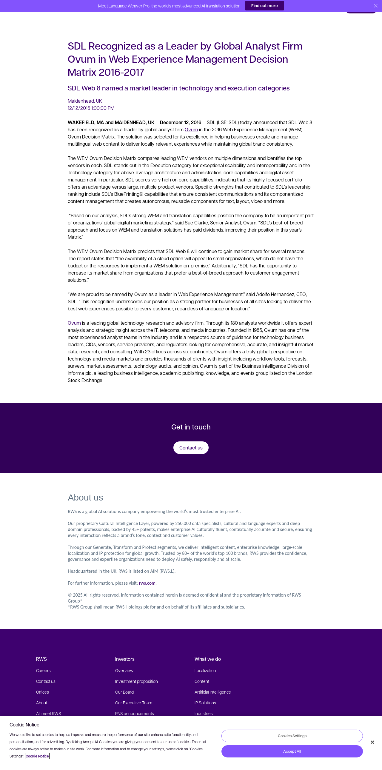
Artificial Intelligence (213, 683)
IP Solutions (205, 694)
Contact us (46, 672)
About (41, 694)
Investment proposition (136, 672)
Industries (204, 705)
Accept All (292, 751)
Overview (124, 662)
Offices (42, 683)
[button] (18, 7)
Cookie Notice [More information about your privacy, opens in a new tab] (37, 756)
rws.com (147, 575)
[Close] (372, 742)
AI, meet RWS (48, 705)
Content (202, 672)
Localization (205, 662)
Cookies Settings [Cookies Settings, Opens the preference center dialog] (292, 735)
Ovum (191, 121)
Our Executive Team (133, 694)
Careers (43, 662)
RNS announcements (134, 705)
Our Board (124, 683)
